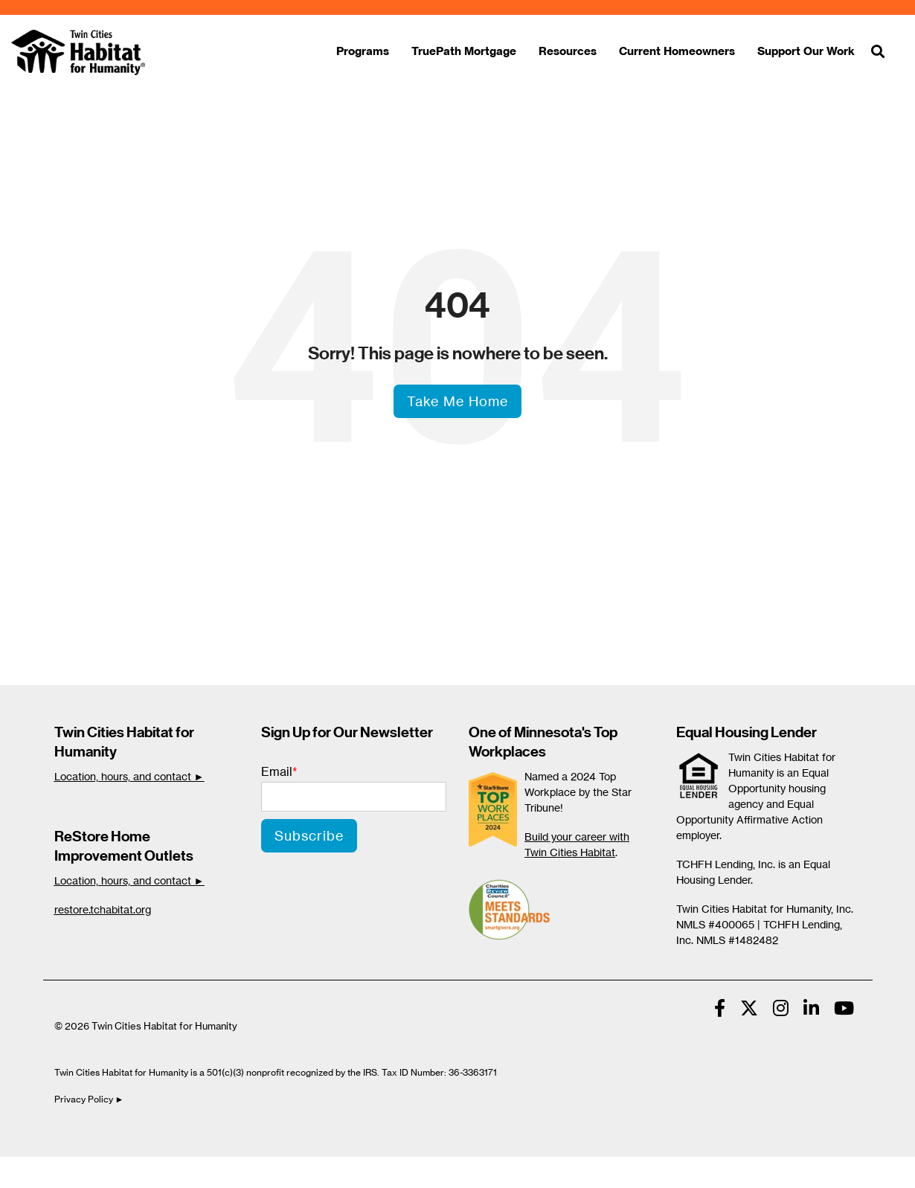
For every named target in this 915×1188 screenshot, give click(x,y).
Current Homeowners (677, 51)
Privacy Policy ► (90, 1099)
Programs (362, 51)
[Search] (878, 52)
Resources (568, 51)
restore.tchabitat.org (102, 909)
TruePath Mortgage (463, 51)
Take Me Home (457, 401)
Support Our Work (806, 51)
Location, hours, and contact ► (129, 776)
